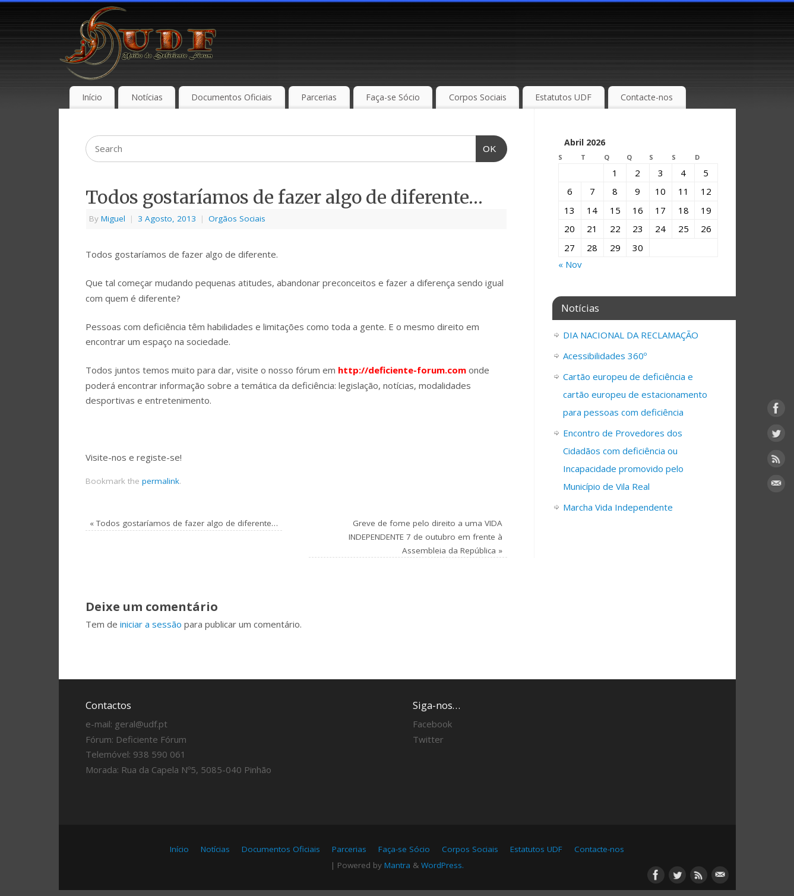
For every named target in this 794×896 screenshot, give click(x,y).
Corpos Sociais (478, 97)
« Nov (570, 264)
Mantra (397, 865)
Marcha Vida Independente (618, 507)
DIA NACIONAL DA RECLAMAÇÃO (630, 335)
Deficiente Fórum (151, 739)
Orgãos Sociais (236, 218)
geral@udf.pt (141, 724)
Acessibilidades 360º (605, 356)
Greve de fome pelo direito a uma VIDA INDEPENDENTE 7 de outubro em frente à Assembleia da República (425, 537)
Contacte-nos (647, 97)
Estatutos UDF (563, 97)
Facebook (432, 724)
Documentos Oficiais (231, 97)
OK (486, 147)
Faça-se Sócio (393, 97)
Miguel (113, 218)
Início (92, 97)
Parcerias (319, 97)
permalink (160, 481)
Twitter (428, 739)
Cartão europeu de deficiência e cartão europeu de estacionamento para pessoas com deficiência (635, 394)
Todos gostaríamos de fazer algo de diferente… (184, 523)
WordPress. (442, 865)
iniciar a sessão (151, 624)
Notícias (147, 97)
